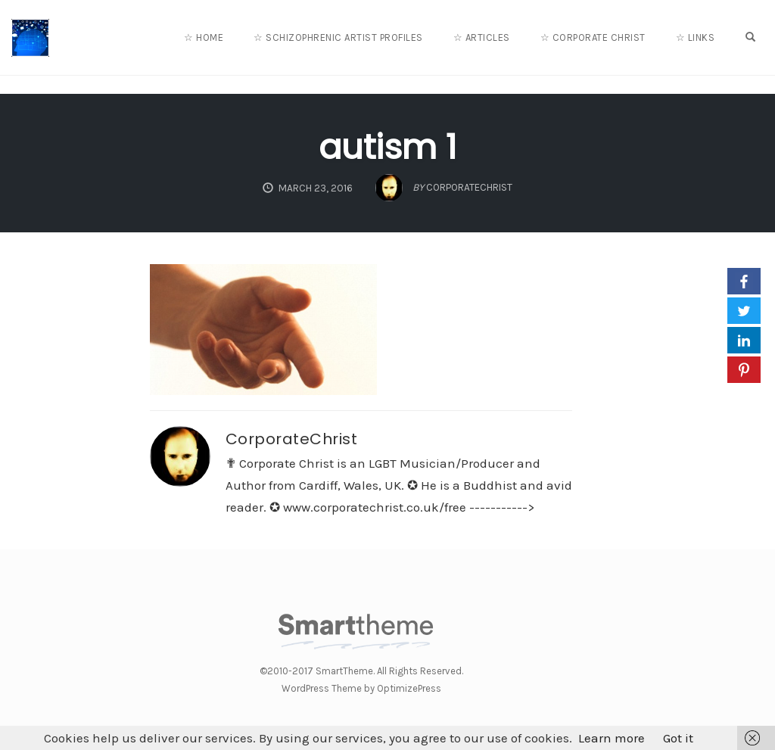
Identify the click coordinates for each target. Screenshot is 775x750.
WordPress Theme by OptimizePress (361, 688)
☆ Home (203, 37)
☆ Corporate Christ (593, 37)
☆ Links (695, 37)
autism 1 (387, 147)
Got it (678, 737)
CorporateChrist (292, 439)
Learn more (611, 737)
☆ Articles (481, 37)
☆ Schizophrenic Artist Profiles (338, 37)
